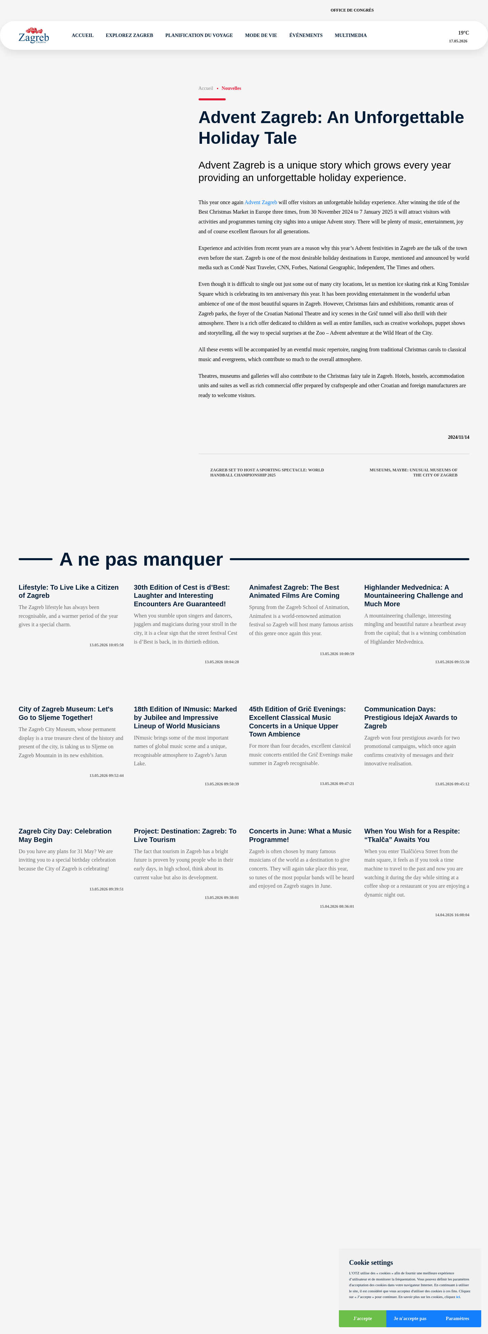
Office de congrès (352, 10)
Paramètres (457, 1318)
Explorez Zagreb (127, 36)
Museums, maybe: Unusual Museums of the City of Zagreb (419, 472)
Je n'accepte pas (410, 1318)
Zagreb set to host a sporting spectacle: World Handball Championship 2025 (261, 472)
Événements (303, 36)
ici (458, 1297)
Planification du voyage (196, 36)
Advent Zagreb (260, 202)
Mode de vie (258, 36)
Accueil (80, 36)
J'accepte (362, 1318)
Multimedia (348, 36)
